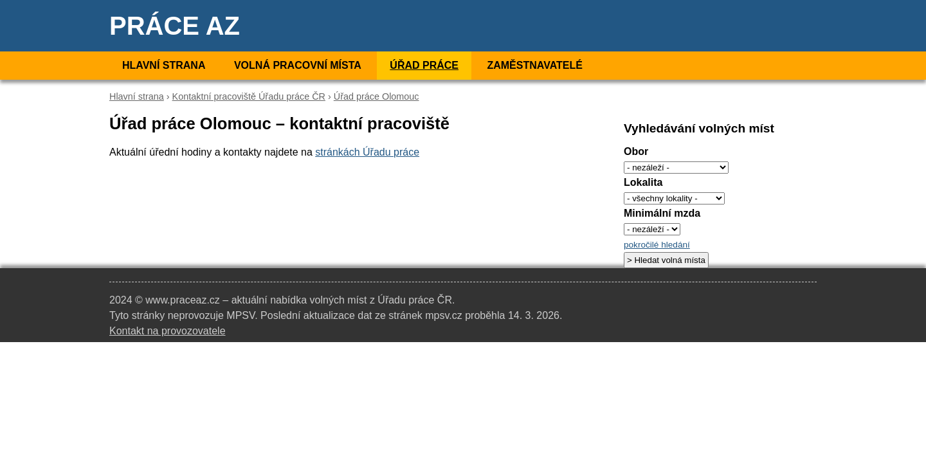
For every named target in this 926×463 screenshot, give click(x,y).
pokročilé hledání (657, 245)
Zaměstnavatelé (534, 65)
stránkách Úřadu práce (367, 152)
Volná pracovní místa (297, 65)
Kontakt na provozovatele (167, 330)
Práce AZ (174, 26)
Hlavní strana (163, 65)
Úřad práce (424, 65)
